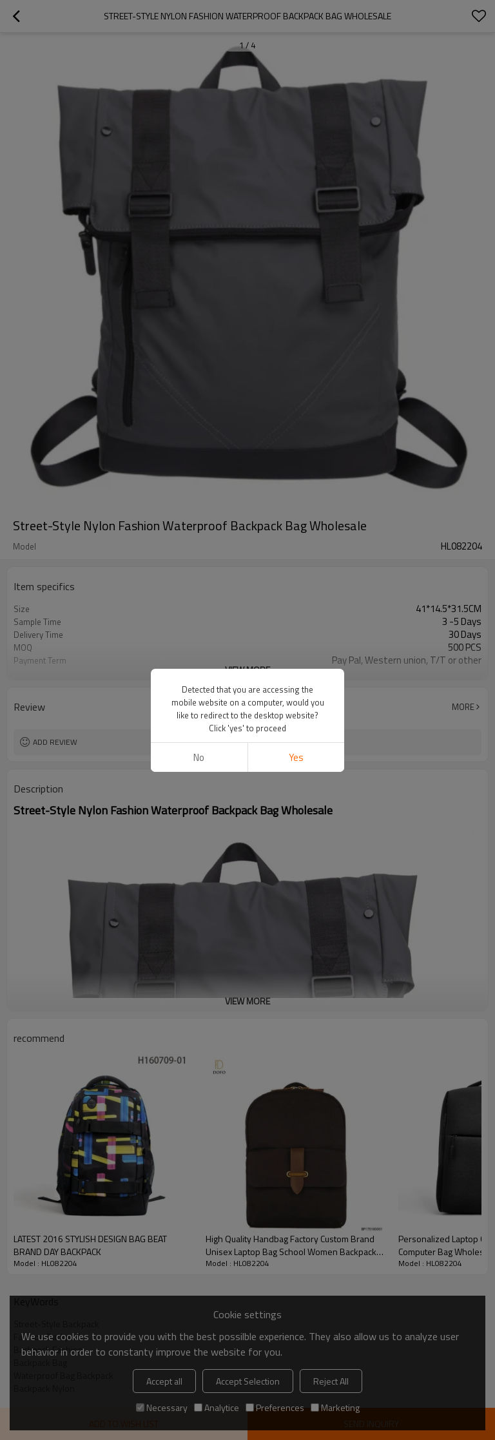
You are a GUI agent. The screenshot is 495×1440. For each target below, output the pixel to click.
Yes (296, 757)
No (198, 757)
